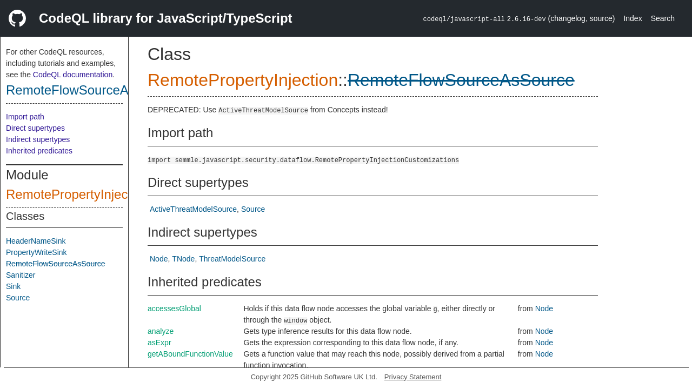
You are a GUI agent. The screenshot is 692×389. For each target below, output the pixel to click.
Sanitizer (20, 275)
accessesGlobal (174, 308)
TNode (183, 258)
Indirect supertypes (38, 139)
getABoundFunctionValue (190, 354)
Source (18, 297)
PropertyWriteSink (36, 252)
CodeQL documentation (72, 74)
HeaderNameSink (36, 241)
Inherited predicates (39, 150)
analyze (161, 331)
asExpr (159, 342)
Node (159, 258)
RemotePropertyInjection (77, 194)
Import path (25, 116)
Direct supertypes (35, 128)
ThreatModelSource (232, 258)
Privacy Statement (413, 377)
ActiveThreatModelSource (193, 209)
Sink (13, 286)
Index (632, 18)
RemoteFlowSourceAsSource (91, 90)
